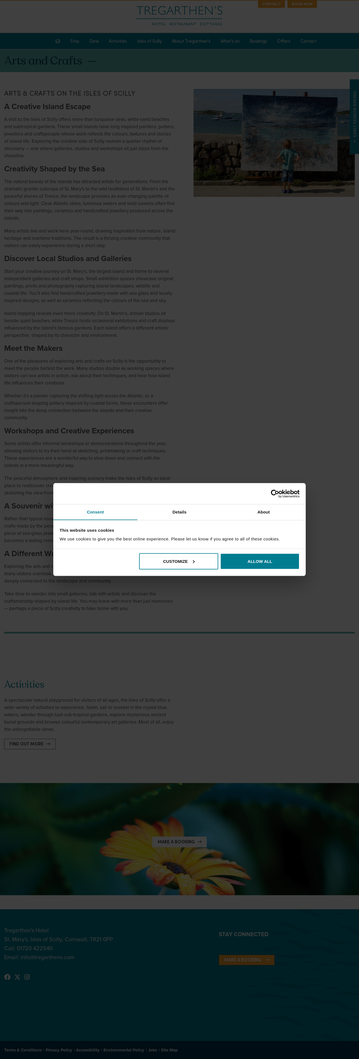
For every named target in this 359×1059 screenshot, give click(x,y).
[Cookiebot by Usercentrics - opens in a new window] (275, 493)
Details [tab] (179, 511)
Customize (179, 561)
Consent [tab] (95, 511)
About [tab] (263, 511)
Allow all (260, 561)
